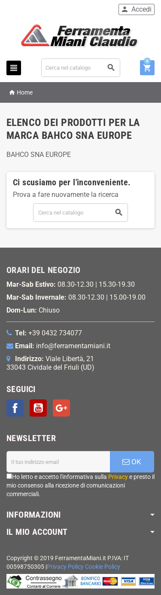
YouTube (38, 408)
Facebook (15, 408)
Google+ (61, 408)
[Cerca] (81, 67)
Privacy (118, 476)
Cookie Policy (102, 566)
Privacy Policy (65, 566)
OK (131, 461)
